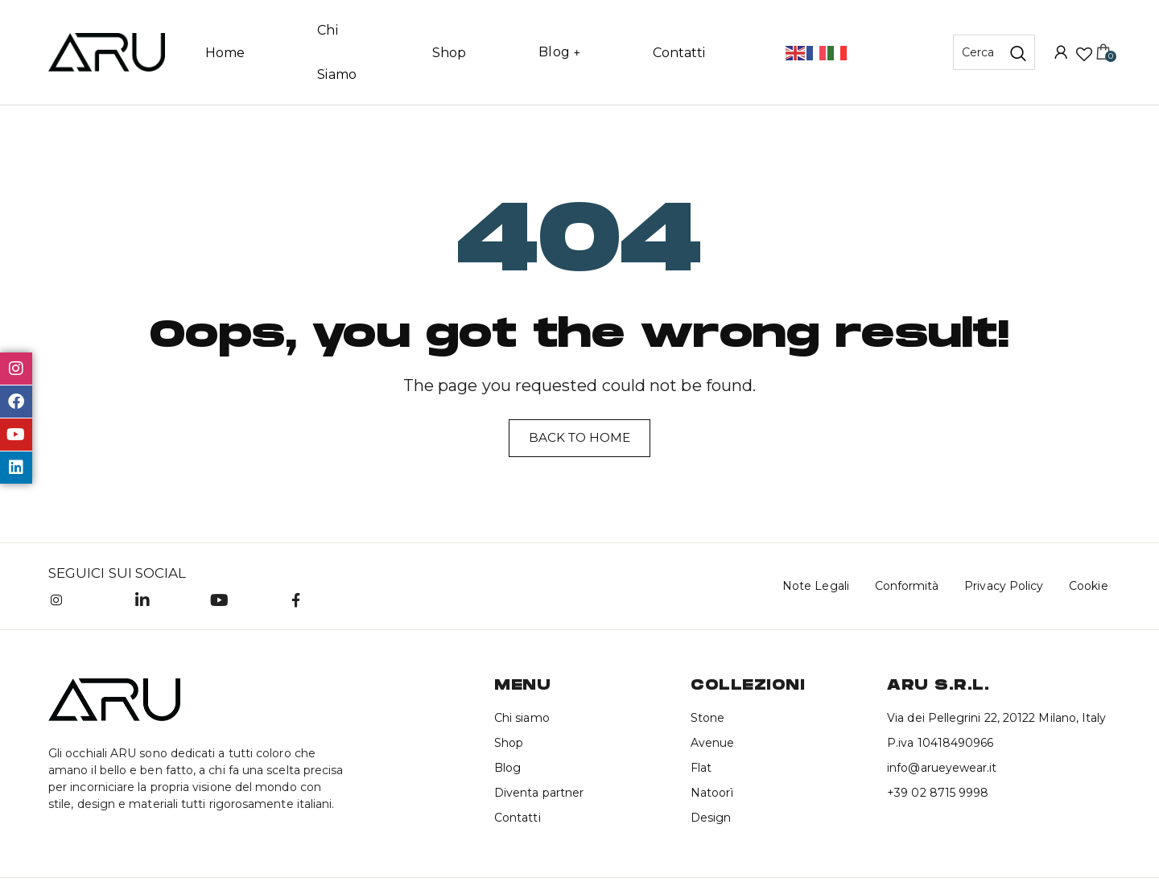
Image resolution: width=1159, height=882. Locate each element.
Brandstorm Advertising (443, 858)
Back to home (579, 395)
